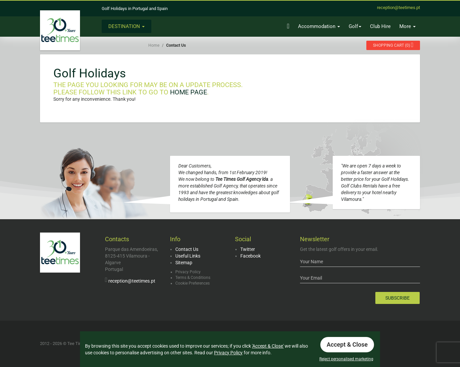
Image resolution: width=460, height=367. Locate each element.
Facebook (250, 256)
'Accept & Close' (268, 346)
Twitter (247, 249)
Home (153, 45)
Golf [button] (355, 26)
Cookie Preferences (192, 283)
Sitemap (183, 262)
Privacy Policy (188, 272)
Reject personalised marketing (346, 359)
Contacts (117, 239)
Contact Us (186, 249)
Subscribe (397, 298)
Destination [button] (126, 26)
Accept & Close (347, 344)
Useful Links (187, 256)
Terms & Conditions (192, 277)
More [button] (407, 26)
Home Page (188, 92)
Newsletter (314, 239)
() (393, 45)
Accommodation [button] (319, 26)
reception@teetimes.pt (131, 281)
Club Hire (380, 26)
